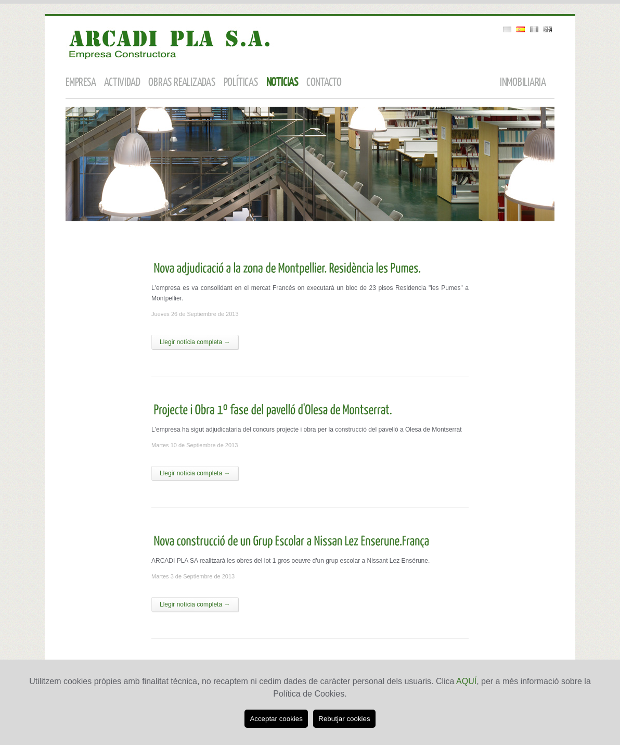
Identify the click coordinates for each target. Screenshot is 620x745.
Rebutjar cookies (344, 719)
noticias (282, 83)
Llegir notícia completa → (195, 342)
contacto (324, 83)
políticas (241, 83)
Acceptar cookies (276, 719)
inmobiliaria (523, 83)
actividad (122, 83)
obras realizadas (181, 83)
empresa (81, 83)
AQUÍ (466, 681)
